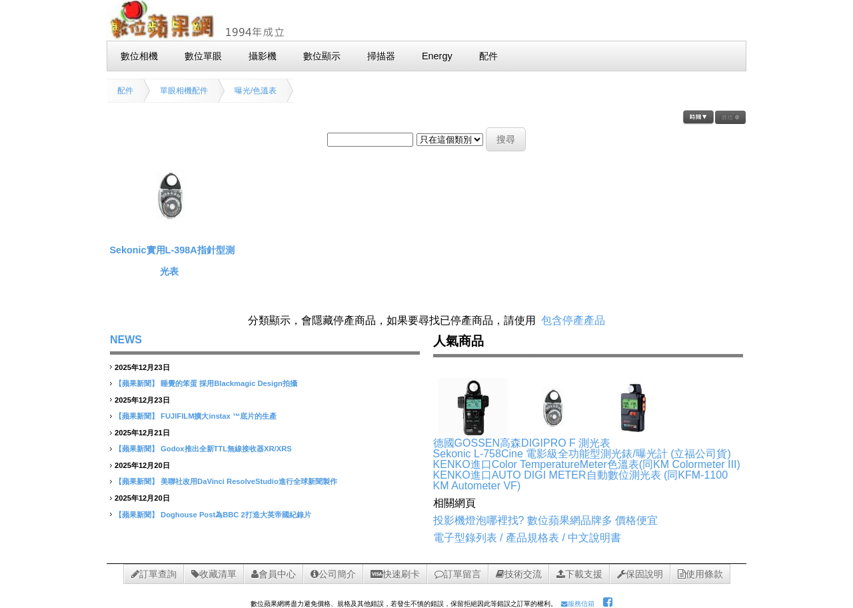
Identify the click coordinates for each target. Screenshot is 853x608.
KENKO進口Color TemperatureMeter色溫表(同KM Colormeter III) (586, 464)
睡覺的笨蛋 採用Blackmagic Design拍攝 (229, 383)
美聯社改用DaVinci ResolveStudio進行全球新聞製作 (249, 481)
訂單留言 (457, 574)
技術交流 (519, 574)
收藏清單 (214, 574)
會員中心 (273, 574)
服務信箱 (577, 603)
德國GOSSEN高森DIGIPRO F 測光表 (522, 443)
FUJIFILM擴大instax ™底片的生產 (219, 416)
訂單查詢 (154, 574)
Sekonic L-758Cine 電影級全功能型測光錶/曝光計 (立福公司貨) (582, 453)
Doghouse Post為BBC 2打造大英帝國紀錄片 (236, 515)
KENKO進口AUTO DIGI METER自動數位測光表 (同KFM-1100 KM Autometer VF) (580, 480)
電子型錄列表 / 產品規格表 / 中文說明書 (527, 537)
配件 (125, 90)
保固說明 (640, 574)
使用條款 (700, 574)
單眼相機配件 (184, 90)
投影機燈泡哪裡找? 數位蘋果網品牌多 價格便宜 (545, 520)
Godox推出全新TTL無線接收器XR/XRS (226, 449)
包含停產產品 (573, 320)
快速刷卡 (395, 574)
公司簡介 (333, 574)
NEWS (126, 339)
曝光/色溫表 (256, 90)
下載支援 (579, 574)
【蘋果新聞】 (137, 383)
